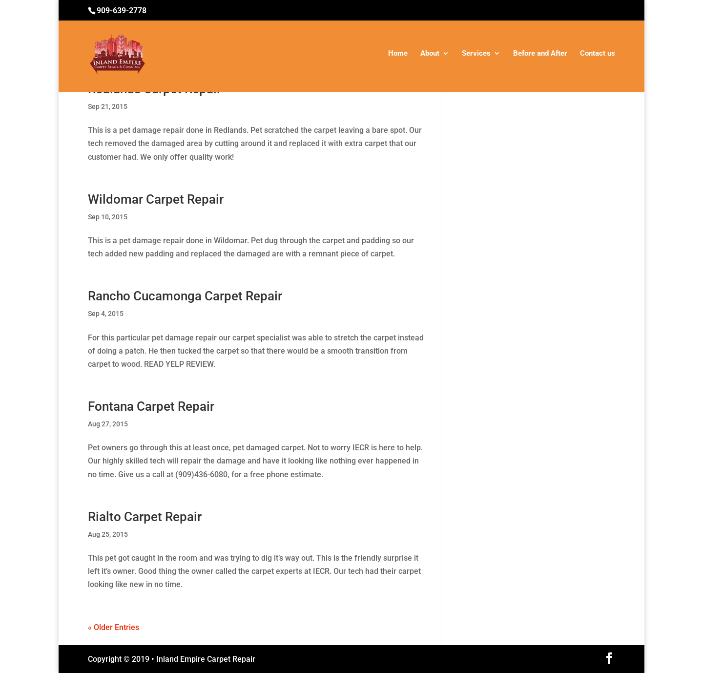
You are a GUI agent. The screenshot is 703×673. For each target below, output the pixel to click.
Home (398, 54)
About (429, 54)
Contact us (597, 54)
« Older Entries (113, 627)
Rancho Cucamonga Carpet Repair (185, 296)
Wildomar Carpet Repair (156, 199)
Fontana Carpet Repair (151, 406)
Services (476, 54)
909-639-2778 (121, 10)
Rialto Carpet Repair (145, 516)
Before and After (540, 54)
